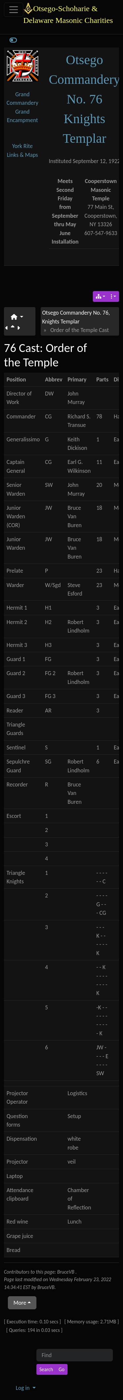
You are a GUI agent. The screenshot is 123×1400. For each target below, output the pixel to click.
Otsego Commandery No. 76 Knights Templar (84, 99)
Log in (23, 1387)
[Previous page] (8, 328)
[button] (17, 316)
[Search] (46, 1369)
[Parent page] (14, 328)
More (19, 1302)
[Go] (62, 1369)
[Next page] (20, 328)
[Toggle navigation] (13, 10)
